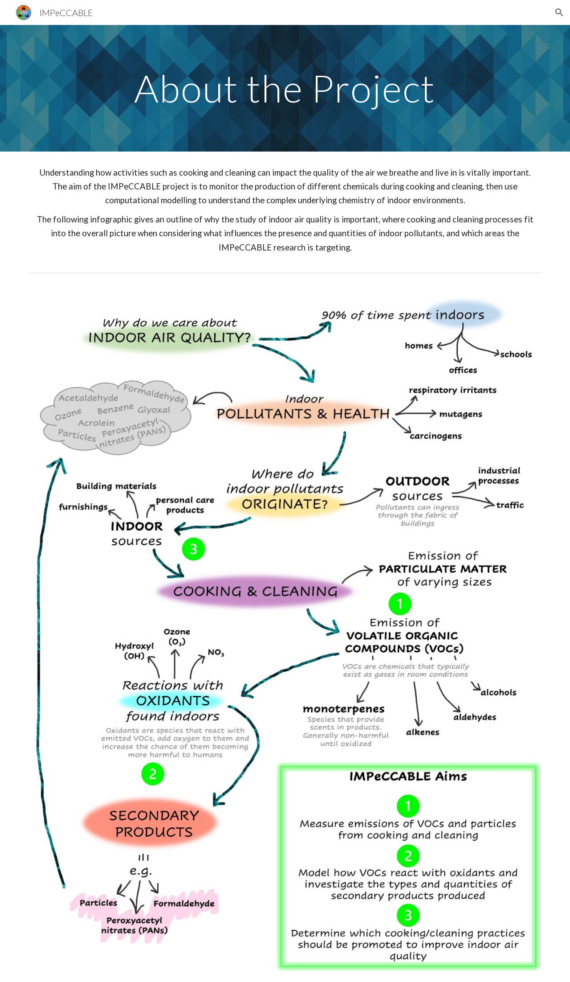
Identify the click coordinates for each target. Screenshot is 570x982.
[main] (285, 88)
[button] (559, 12)
